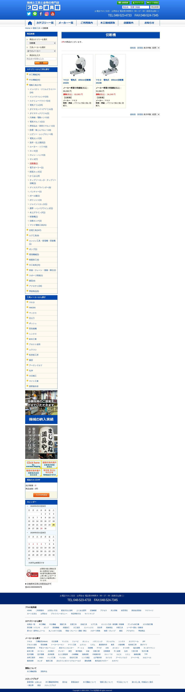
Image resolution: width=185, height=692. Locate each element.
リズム (92, 644)
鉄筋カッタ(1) (36, 172)
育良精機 (33, 328)
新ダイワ (143, 644)
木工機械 (42, 624)
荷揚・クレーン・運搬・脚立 (76, 631)
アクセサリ (130, 631)
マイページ (149, 610)
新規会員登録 (136, 610)
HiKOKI (32, 308)
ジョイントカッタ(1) (38, 204)
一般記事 (30, 685)
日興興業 (107, 651)
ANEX (41, 657)
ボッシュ (33, 323)
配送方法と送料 (67, 610)
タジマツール (134, 641)
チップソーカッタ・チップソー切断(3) (43, 181)
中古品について (122, 682)
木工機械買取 (32, 671)
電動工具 (63, 624)
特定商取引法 (76, 613)
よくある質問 (81, 610)
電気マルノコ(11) (37, 122)
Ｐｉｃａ (81, 648)
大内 (107, 648)
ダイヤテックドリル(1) (39, 113)
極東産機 (137, 654)
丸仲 (31, 370)
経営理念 (124, 610)
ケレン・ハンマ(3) (37, 155)
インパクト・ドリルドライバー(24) (43, 91)
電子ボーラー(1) (36, 167)
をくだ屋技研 (63, 654)
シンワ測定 (86, 657)
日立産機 (55, 641)
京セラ (32, 318)
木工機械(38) (34, 74)
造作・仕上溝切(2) (37, 142)
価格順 (133, 48)
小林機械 (75, 654)
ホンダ (39, 661)
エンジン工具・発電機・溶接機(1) (42, 242)
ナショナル (111, 641)
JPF (143, 641)
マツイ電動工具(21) (38, 225)
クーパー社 (135, 657)
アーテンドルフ (35, 365)
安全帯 (99, 627)
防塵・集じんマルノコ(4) (40, 130)
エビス (118, 654)
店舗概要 (93, 610)
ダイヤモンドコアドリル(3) (41, 109)
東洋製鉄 (79, 651)
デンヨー (61, 651)
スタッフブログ (50, 685)
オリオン (116, 648)
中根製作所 (96, 654)
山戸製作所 (98, 657)
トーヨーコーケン (57, 644)
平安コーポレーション (47, 648)
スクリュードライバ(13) (40, 101)
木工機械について (89, 682)
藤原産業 (30, 661)
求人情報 (114, 610)
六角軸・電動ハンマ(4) (39, 117)
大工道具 (76, 627)
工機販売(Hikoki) (42, 641)
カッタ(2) (34, 151)
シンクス (33, 334)
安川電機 (30, 654)
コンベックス (88, 627)
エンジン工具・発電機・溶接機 (112, 624)
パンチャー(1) (36, 192)
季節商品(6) (34, 291)
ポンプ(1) (33, 249)
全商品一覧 (31, 624)
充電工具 (73, 624)
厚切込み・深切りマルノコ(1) (42, 126)
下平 (146, 654)
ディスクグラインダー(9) (40, 187)
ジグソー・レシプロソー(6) (41, 134)
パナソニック (98, 641)
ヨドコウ (109, 657)
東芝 (70, 651)
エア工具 (94, 624)
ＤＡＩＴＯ (108, 654)
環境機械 (56, 627)
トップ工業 (51, 657)
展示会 (64, 682)
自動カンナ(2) (36, 221)
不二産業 (117, 651)
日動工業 (96, 651)
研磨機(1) (34, 217)
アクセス (103, 610)
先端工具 (84, 624)
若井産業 (51, 654)
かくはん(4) (35, 176)
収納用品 (109, 627)
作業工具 (119, 627)
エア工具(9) (34, 235)
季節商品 (141, 631)
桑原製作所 (103, 644)
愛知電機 (88, 661)
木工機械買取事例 (52, 682)
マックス (33, 313)
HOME (29, 610)
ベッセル (62, 657)
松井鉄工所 (34, 355)
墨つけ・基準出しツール (36, 631)
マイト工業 (34, 381)
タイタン (40, 651)
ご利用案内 (40, 610)
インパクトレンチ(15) (39, 97)
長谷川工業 (74, 657)
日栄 (87, 651)
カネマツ (115, 661)
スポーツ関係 (95, 631)
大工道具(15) (34, 265)
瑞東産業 (85, 654)
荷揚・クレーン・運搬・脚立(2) (42, 270)
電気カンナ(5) (36, 138)
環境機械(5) (34, 254)
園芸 (121, 631)
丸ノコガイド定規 (55, 631)
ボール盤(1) (35, 196)
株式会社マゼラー (101, 661)
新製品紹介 (75, 682)
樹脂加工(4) (34, 260)
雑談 (39, 685)
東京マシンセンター (66, 648)
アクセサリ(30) (35, 286)
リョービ (75, 641)
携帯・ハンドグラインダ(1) (41, 208)
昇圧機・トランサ (33, 627)
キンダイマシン (149, 648)
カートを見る (32, 613)
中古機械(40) (34, 80)
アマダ (99, 648)
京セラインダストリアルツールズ (69, 661)
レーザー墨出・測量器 (135, 627)
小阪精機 (121, 644)
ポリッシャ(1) (36, 200)
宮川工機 (145, 651)
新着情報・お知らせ (34, 682)
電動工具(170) (35, 85)
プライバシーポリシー (59, 613)
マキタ (32, 302)
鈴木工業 (33, 339)
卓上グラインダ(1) (37, 212)
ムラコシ (33, 349)
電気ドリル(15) (36, 105)
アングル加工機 (133, 624)
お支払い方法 (52, 610)
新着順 (140, 48)
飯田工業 (49, 661)
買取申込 (44, 671)
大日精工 (33, 376)
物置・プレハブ (109, 631)
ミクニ (127, 654)
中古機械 (52, 624)
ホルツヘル (147, 657)
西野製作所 (34, 386)
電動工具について (106, 682)
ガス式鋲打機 (148, 624)
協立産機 (136, 648)
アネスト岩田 (34, 344)
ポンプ (46, 627)
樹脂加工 (66, 627)
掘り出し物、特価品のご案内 (142, 682)
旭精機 (90, 648)
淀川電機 (40, 654)
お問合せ (44, 613)
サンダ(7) (34, 159)
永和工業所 (31, 657)
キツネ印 (126, 648)
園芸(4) (32, 281)
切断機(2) (34, 163)
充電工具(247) (35, 230)
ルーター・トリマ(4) (38, 147)
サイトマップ (89, 613)
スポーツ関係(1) (36, 275)
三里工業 (134, 651)
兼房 (31, 360)
